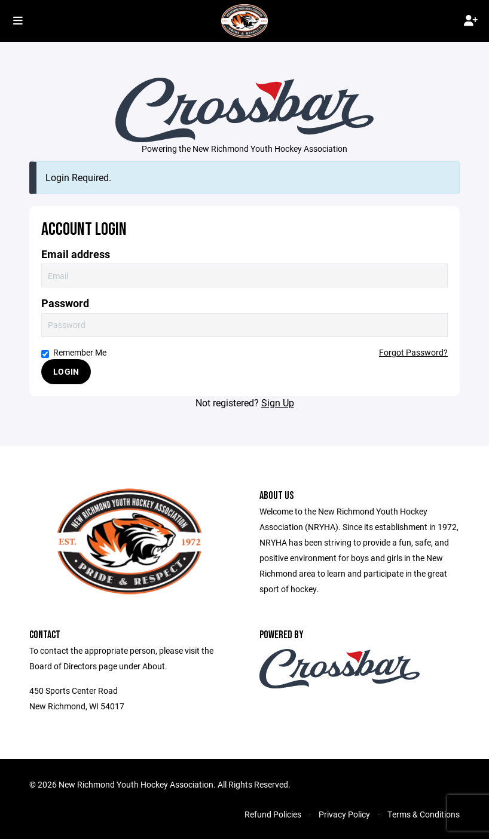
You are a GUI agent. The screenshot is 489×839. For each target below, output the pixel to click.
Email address (75, 254)
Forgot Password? (413, 352)
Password (65, 303)
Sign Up (277, 402)
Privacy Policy (344, 814)
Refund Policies (272, 814)
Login (66, 371)
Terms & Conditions (423, 814)
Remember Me (73, 352)
